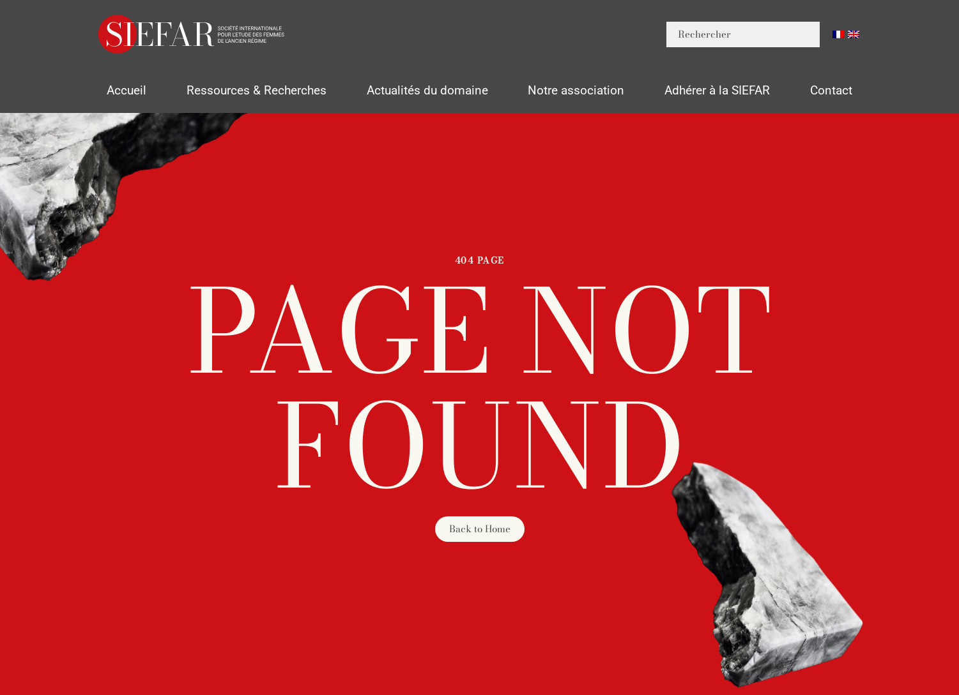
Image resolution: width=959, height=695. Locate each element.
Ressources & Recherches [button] (256, 90)
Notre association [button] (576, 90)
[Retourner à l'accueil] (192, 34)
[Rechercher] (743, 34)
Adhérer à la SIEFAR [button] (717, 90)
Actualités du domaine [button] (427, 90)
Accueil (126, 90)
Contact (831, 90)
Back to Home (479, 528)
